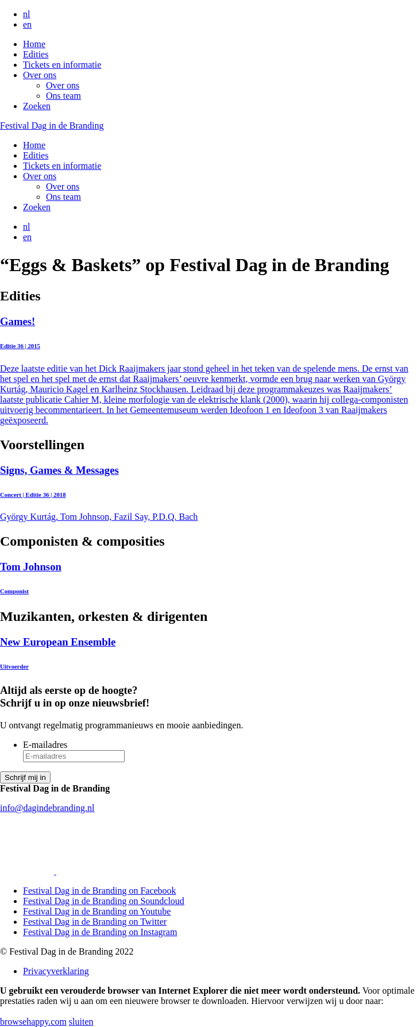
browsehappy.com (33, 1021)
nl (26, 14)
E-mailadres (45, 745)
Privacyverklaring (56, 971)
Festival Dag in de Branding (51, 125)
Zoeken (37, 106)
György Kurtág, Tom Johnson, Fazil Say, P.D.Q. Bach (208, 493)
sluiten (81, 1021)
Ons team (63, 96)
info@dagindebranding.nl (47, 808)
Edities (35, 54)
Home (34, 44)
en (27, 24)
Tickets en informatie (62, 65)
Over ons (39, 75)
